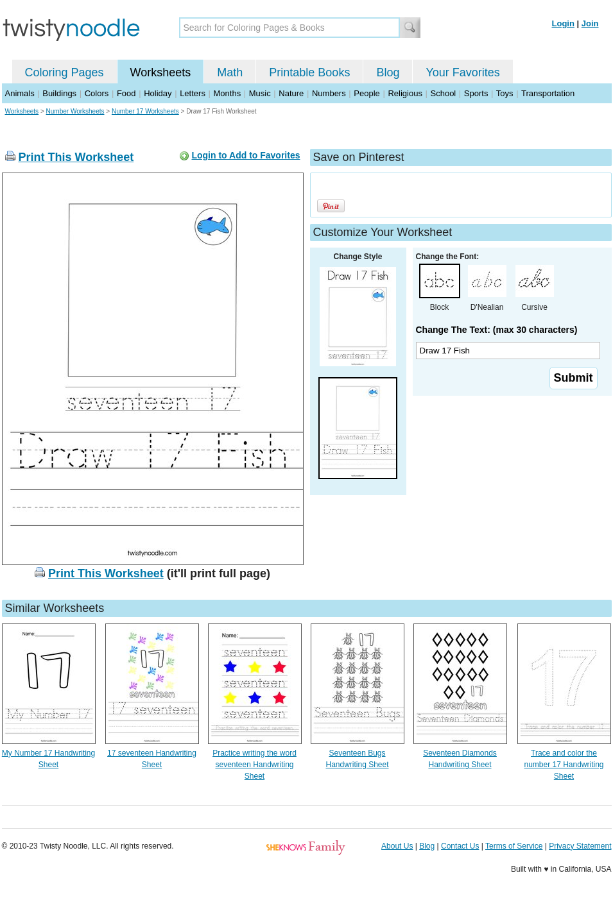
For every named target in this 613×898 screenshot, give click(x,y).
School (443, 93)
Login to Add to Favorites (245, 155)
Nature (291, 93)
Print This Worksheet (76, 157)
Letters (192, 93)
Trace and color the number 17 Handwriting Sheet (563, 765)
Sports (476, 93)
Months (227, 93)
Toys (505, 93)
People (366, 93)
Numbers (329, 93)
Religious (405, 93)
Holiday (157, 93)
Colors (97, 93)
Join (590, 23)
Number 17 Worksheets (145, 111)
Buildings (59, 93)
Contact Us (460, 846)
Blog (387, 72)
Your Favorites (462, 72)
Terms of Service (513, 846)
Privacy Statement (580, 846)
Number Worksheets (75, 111)
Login (563, 23)
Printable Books (309, 72)
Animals (20, 93)
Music (260, 93)
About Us (397, 846)
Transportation (547, 93)
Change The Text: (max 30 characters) (497, 330)
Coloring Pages (64, 72)
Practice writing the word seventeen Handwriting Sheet (254, 765)
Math (230, 72)
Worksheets (160, 72)
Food (126, 93)
